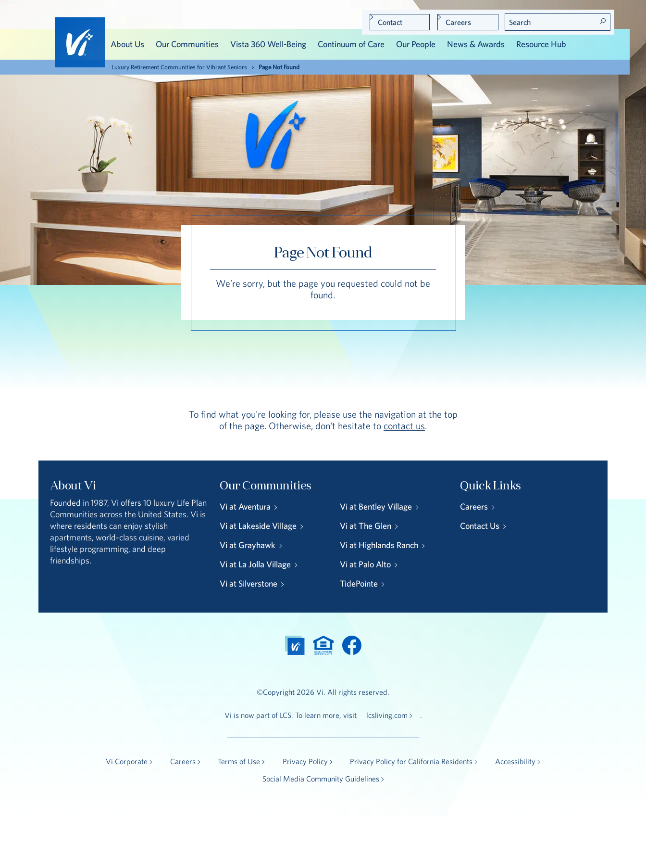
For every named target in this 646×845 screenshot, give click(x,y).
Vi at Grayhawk (247, 545)
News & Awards (476, 44)
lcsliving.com (387, 715)
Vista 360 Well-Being (268, 44)
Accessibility (515, 761)
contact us (404, 426)
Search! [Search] (602, 21)
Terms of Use (239, 761)
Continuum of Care (351, 44)
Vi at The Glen (365, 525)
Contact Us (479, 525)
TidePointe (359, 583)
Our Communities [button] (187, 44)
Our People (415, 44)
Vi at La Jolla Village (255, 564)
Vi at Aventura (245, 506)
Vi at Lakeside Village (258, 525)
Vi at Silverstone (248, 583)
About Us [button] (127, 44)
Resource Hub (541, 44)
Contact (390, 22)
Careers (458, 22)
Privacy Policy (305, 761)
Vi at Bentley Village (376, 506)
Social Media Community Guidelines (320, 778)
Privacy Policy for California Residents (411, 761)
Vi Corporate (127, 761)
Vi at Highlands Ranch (379, 545)
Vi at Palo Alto (365, 564)
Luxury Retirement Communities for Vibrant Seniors (179, 67)
